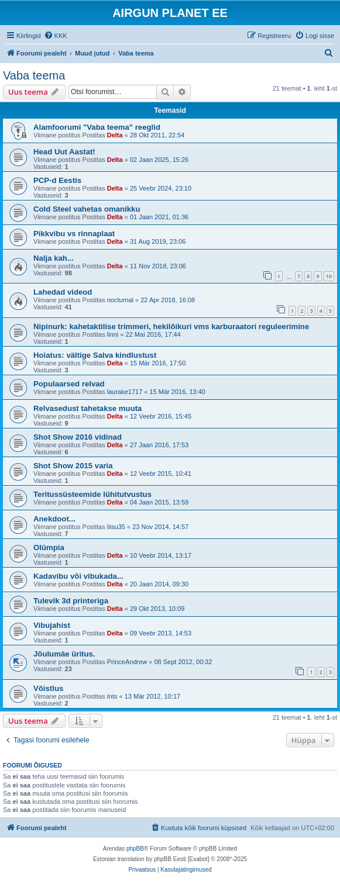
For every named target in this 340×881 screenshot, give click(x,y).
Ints (112, 696)
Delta (115, 135)
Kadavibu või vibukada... (78, 576)
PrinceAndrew (127, 661)
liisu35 (116, 526)
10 (329, 276)
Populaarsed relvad (69, 383)
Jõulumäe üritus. (64, 653)
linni (113, 334)
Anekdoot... (54, 518)
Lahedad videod (62, 292)
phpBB (135, 848)
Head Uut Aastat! (64, 151)
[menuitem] (55, 36)
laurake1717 (125, 391)
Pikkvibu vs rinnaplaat (74, 233)
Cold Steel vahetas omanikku (86, 209)
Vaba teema (34, 75)
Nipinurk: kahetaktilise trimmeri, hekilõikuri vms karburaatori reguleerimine (171, 326)
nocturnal (120, 299)
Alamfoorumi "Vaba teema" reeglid (96, 127)
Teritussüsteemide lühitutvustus (92, 494)
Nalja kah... (53, 258)
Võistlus (48, 688)
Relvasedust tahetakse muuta (87, 408)
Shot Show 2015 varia (73, 465)
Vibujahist (51, 625)
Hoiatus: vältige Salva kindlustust (94, 355)
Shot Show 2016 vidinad (77, 437)
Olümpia (48, 547)
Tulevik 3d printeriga (70, 600)
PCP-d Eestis (57, 180)
